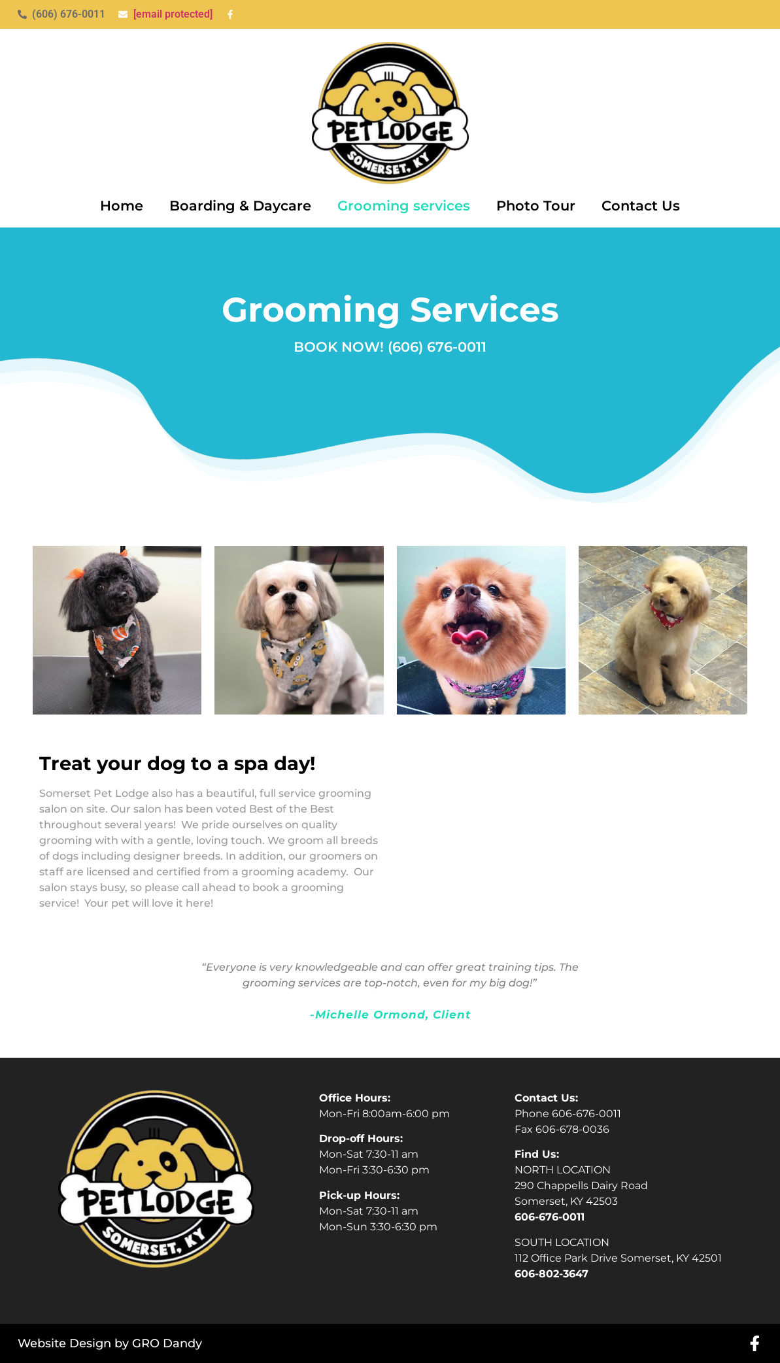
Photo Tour (535, 205)
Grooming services (403, 205)
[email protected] (172, 14)
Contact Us (641, 205)
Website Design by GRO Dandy (110, 1343)
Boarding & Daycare (240, 205)
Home (121, 205)
